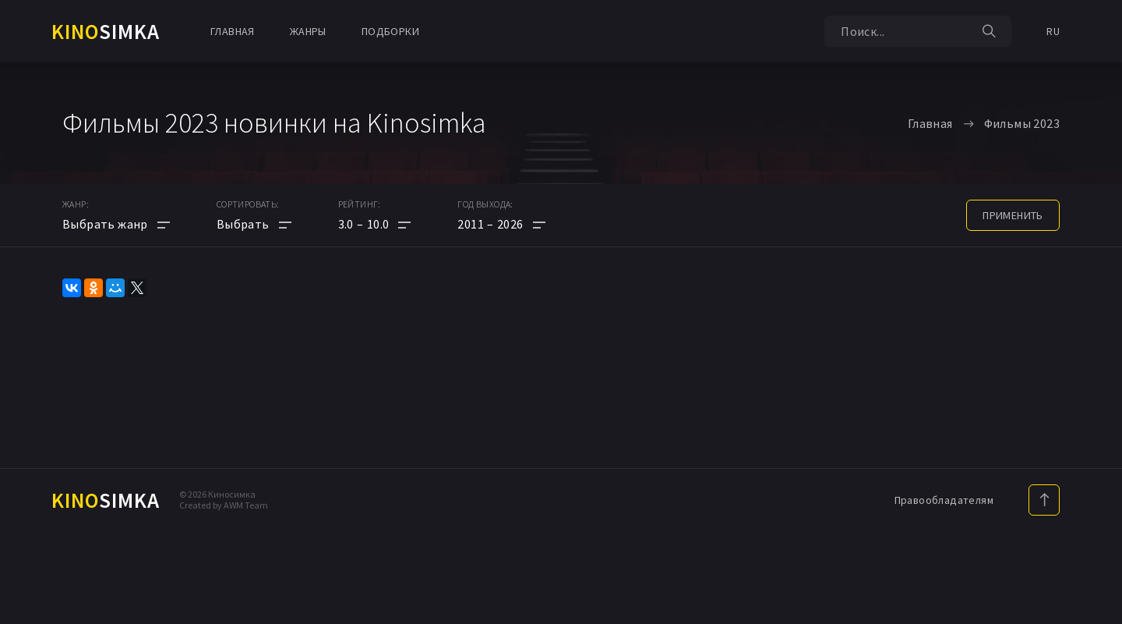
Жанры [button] (308, 31)
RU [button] (1053, 31)
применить (1013, 215)
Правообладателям (943, 500)
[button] (374, 224)
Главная (232, 31)
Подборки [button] (390, 31)
